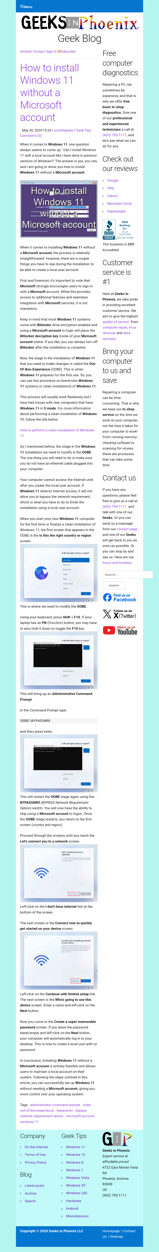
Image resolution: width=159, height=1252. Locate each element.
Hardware (73, 1201)
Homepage (111, 1231)
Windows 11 (75, 1147)
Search (30, 1201)
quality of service (115, 322)
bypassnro (65, 1110)
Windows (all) (76, 1193)
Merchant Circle (119, 203)
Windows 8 (74, 1162)
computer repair (114, 327)
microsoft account (80, 1116)
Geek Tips (83, 130)
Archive (26, 51)
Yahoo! (112, 196)
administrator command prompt (55, 1105)
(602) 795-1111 (114, 135)
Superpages (116, 211)
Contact (39, 51)
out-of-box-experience (37, 1110)
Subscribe (67, 51)
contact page (127, 529)
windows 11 (29, 1122)
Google (112, 180)
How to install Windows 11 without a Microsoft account (49, 92)
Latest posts (34, 1185)
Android (72, 1208)
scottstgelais (63, 130)
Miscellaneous (77, 1216)
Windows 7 (74, 1170)
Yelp (110, 188)
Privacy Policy (36, 1162)
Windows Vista (77, 1178)
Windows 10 (75, 1155)
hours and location (116, 563)
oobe (87, 1105)
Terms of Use (35, 1155)
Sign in (51, 51)
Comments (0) (30, 136)
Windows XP (76, 1185)
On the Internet (36, 1147)
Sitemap (116, 1236)
